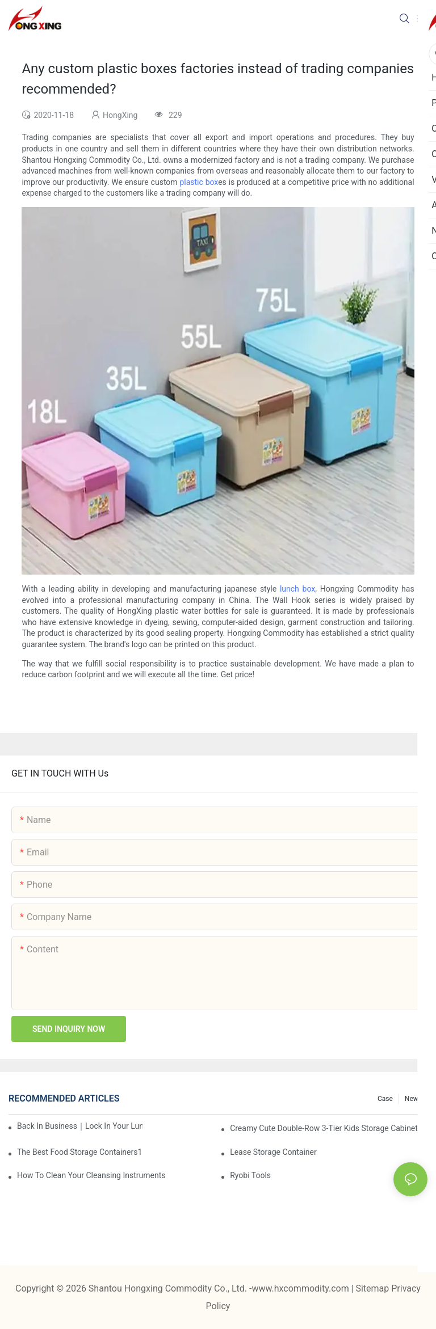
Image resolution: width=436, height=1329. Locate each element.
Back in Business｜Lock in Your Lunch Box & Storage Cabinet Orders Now (79, 1125)
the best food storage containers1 (79, 1152)
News (413, 1099)
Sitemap (373, 1288)
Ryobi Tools (250, 1175)
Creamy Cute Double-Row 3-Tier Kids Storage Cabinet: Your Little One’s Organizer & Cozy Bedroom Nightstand (328, 1128)
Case (385, 1099)
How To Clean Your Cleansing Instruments (91, 1175)
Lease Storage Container (273, 1152)
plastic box (198, 182)
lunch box (297, 588)
